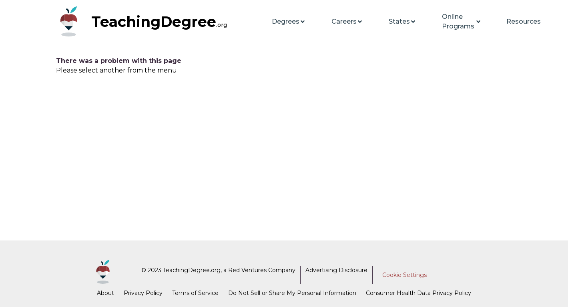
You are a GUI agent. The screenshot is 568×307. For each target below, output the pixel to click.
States (402, 21)
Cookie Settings (404, 275)
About (105, 293)
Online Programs (461, 21)
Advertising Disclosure (336, 270)
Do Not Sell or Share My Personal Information (292, 293)
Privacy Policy (143, 293)
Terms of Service (195, 293)
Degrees (289, 21)
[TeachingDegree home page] (72, 21)
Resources (523, 21)
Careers (347, 21)
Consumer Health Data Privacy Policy (418, 293)
